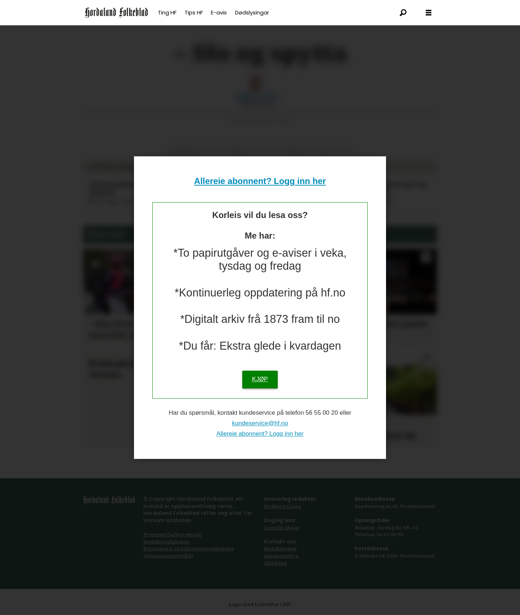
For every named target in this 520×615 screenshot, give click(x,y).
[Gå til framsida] (116, 12)
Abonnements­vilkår (168, 555)
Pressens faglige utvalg (172, 534)
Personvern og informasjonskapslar (188, 548)
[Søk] (403, 12)
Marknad (275, 563)
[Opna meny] (429, 13)
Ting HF (167, 12)
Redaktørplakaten (166, 541)
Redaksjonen (280, 548)
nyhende (295, 151)
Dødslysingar (252, 12)
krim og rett (333, 151)
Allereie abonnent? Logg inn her (260, 181)
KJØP (260, 379)
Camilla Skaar (281, 527)
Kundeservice (281, 555)
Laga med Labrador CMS (260, 604)
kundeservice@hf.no (260, 423)
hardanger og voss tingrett (211, 151)
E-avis (219, 12)
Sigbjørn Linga (282, 506)
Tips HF (194, 12)
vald (267, 151)
